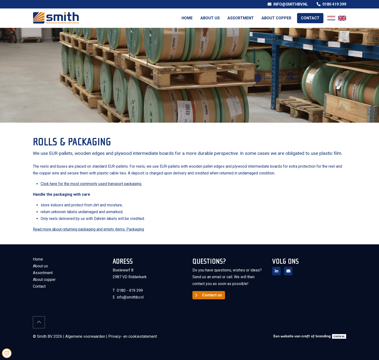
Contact (310, 18)
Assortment (240, 18)
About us (210, 18)
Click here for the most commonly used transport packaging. (91, 183)
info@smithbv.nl (288, 4)
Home (187, 18)
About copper (276, 18)
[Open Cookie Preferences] (7, 353)
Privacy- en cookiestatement (132, 336)
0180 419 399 (331, 4)
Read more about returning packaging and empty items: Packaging (88, 229)
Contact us (212, 295)
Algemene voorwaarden (85, 336)
